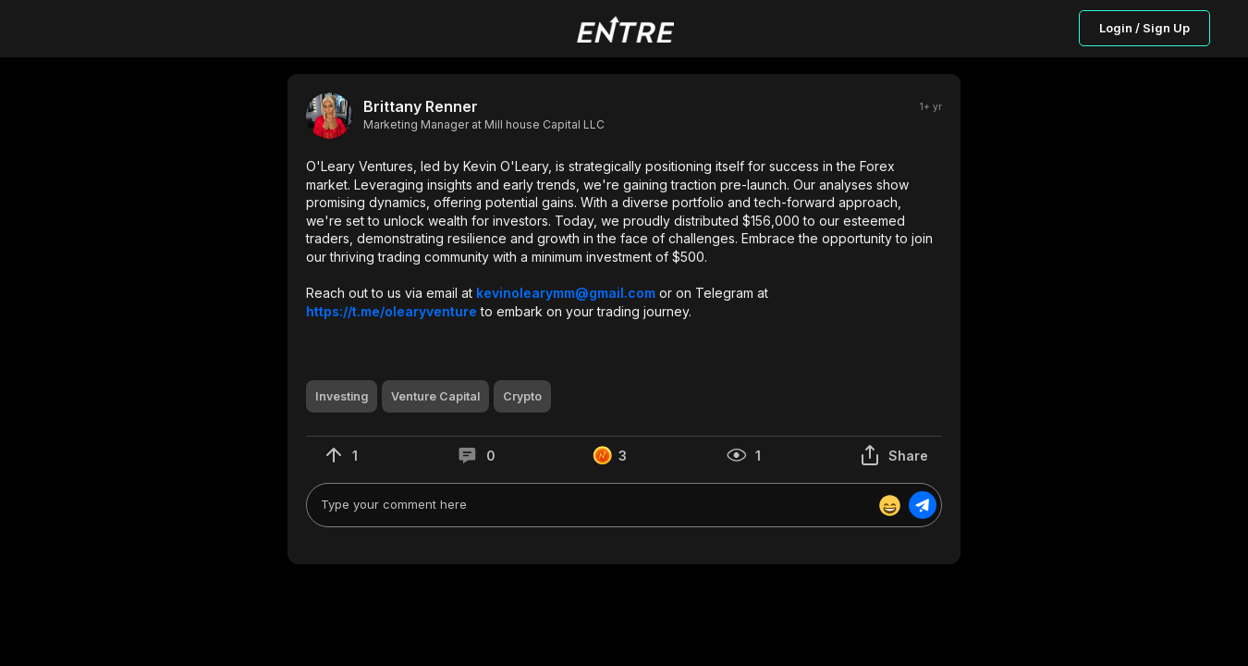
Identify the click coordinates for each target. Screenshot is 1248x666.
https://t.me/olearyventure (391, 311)
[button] (624, 238)
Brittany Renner (420, 107)
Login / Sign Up (1144, 27)
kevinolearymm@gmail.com (565, 293)
